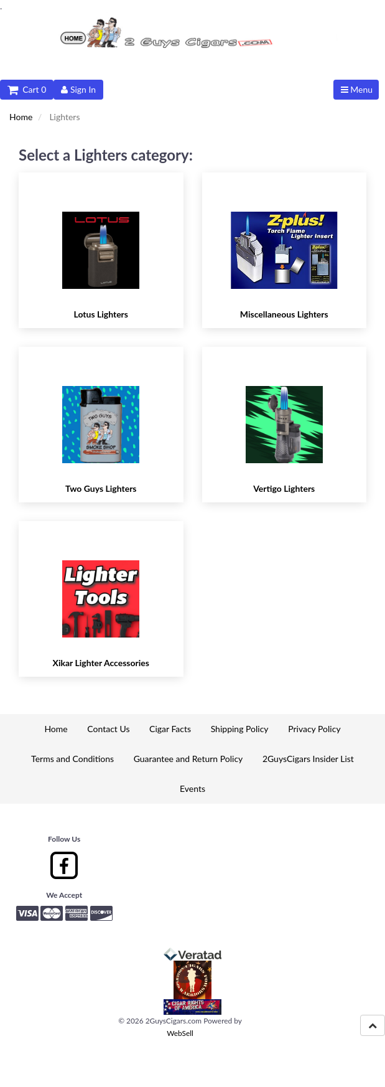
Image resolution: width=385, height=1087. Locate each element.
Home (20, 116)
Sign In (78, 89)
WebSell (180, 1033)
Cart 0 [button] (26, 89)
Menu (357, 89)
